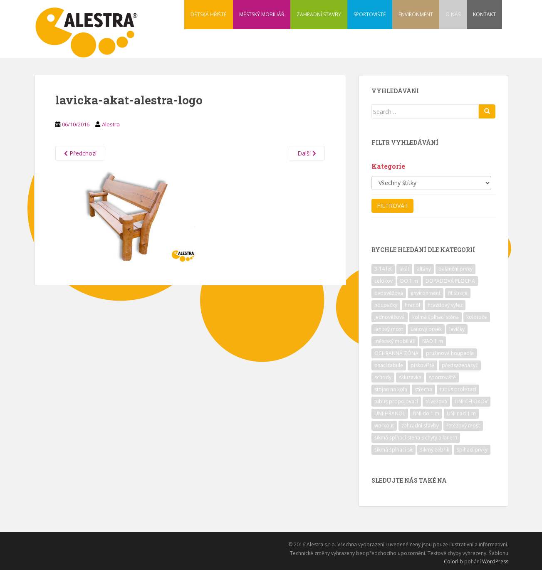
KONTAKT (484, 14)
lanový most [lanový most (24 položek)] (388, 329)
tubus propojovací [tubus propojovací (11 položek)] (396, 401)
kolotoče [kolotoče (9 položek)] (476, 317)
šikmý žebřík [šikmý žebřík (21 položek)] (434, 449)
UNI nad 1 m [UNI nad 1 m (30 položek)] (461, 413)
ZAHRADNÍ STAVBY (319, 14)
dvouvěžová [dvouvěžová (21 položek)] (388, 292)
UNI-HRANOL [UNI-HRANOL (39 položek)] (389, 413)
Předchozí (80, 153)
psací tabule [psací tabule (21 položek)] (388, 365)
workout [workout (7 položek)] (384, 425)
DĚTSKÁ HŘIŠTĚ (209, 14)
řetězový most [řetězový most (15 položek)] (463, 425)
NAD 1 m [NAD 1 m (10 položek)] (432, 341)
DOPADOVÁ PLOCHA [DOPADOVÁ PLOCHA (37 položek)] (450, 280)
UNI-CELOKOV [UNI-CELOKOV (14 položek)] (471, 401)
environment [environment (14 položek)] (426, 292)
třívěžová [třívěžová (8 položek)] (436, 401)
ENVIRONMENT (415, 14)
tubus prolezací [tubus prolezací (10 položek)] (458, 389)
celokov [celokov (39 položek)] (383, 280)
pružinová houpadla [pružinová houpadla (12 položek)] (450, 353)
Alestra (111, 124)
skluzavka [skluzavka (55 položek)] (410, 377)
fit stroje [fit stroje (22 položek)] (458, 292)
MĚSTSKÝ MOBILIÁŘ (261, 14)
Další (306, 153)
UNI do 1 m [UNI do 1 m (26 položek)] (426, 413)
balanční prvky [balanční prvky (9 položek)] (455, 268)
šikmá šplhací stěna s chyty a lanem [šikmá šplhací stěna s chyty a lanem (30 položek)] (415, 437)
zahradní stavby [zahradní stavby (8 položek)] (420, 425)
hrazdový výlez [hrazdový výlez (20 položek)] (445, 304)
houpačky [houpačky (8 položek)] (385, 304)
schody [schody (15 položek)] (382, 377)
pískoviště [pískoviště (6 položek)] (422, 365)
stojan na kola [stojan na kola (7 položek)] (390, 389)
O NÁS (452, 14)
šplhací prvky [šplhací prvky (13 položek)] (472, 449)
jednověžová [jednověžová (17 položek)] (389, 317)
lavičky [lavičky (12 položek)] (457, 329)
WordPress (495, 561)
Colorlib (453, 561)
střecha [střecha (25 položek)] (423, 389)
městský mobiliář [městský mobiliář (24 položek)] (394, 341)
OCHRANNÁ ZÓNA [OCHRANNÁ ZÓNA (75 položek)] (396, 353)
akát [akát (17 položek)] (404, 268)
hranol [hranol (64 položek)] (412, 304)
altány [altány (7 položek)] (424, 268)
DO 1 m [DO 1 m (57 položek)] (409, 280)
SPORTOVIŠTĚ (370, 14)
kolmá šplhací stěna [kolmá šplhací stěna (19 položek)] (435, 317)
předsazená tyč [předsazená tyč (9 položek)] (460, 365)
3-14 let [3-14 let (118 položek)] (383, 268)
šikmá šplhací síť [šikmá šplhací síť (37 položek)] (393, 449)
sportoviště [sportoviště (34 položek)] (442, 377)
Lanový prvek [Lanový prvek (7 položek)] (426, 329)
